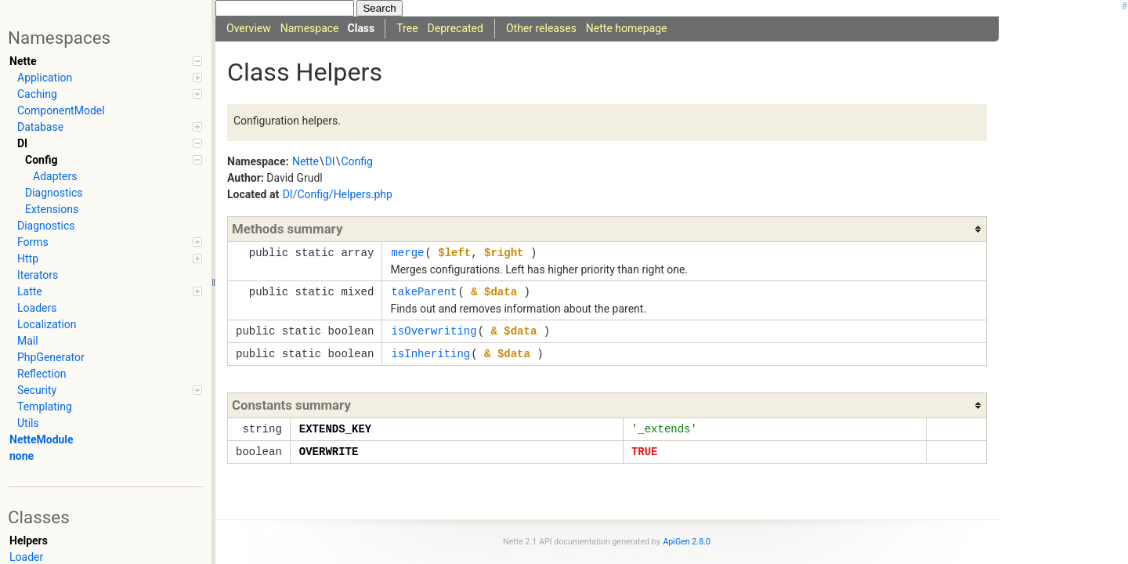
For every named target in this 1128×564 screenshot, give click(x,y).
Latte (109, 291)
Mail (27, 340)
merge (407, 252)
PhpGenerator (51, 357)
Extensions (51, 209)
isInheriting (430, 353)
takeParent (424, 291)
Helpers (28, 540)
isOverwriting (433, 331)
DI (109, 143)
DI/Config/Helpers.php (337, 194)
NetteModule (41, 439)
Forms (109, 242)
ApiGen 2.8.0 (686, 542)
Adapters (55, 176)
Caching (109, 94)
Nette (105, 61)
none (21, 456)
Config (113, 160)
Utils (28, 423)
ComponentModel (61, 110)
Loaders (36, 308)
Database (109, 127)
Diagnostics (54, 192)
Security (109, 390)
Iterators (37, 275)
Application (109, 77)
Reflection (41, 373)
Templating (44, 406)
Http (109, 258)
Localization (47, 324)
